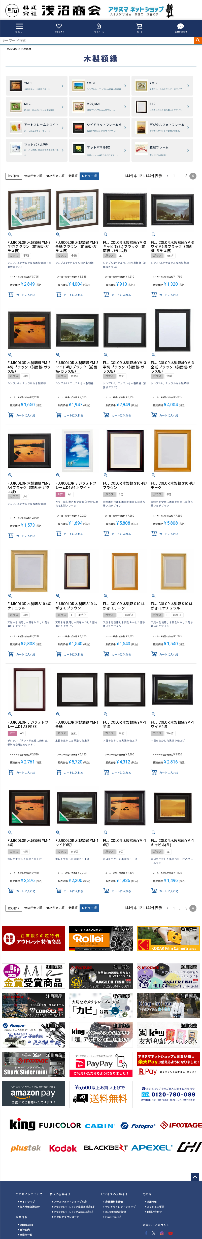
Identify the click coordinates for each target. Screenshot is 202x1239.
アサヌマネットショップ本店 (69, 1201)
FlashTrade (112, 1217)
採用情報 (151, 1201)
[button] (167, 176)
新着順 (73, 176)
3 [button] (186, 176)
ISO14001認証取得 (115, 1212)
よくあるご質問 (154, 1206)
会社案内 (24, 1229)
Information (25, 1224)
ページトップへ (195, 1177)
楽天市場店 (73, 1206)
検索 (198, 40)
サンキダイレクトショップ (120, 1206)
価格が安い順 (33, 176)
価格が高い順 (55, 176)
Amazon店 (72, 1212)
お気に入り (59, 28)
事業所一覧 (25, 1234)
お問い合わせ (181, 28)
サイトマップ (26, 1201)
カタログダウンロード (65, 1217)
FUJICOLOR (12, 48)
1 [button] (174, 176)
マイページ (99, 28)
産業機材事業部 (113, 1201)
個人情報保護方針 (29, 1206)
